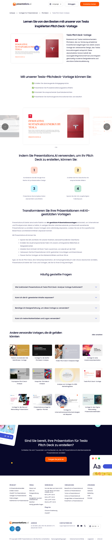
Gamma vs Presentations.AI (72, 490)
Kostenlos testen (89, 4)
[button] (55, 4)
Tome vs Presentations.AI (72, 493)
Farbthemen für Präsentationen (19, 500)
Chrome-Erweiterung (51, 510)
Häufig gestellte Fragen (36, 504)
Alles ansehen (97, 335)
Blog (30, 495)
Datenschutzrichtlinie (77, 539)
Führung (89, 488)
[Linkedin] (78, 526)
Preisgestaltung (34, 493)
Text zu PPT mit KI (50, 499)
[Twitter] (85, 526)
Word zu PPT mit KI (50, 502)
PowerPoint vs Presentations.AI (74, 501)
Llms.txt (99, 539)
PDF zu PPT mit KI (50, 494)
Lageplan (91, 539)
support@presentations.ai (67, 526)
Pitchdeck (45, 13)
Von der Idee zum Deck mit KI (53, 488)
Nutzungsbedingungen (58, 539)
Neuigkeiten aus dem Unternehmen (35, 498)
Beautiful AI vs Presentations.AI (74, 488)
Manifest (32, 502)
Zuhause (12, 13)
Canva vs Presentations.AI (72, 496)
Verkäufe (90, 490)
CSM (88, 495)
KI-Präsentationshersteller (17, 488)
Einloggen (71, 4)
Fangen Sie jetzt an (56, 459)
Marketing (90, 493)
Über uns (32, 490)
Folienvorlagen (14, 498)
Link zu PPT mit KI (50, 497)
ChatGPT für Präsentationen (18, 493)
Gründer (89, 498)
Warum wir (32, 488)
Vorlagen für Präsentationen (28, 13)
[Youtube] (81, 526)
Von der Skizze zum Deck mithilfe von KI (52, 491)
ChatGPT (47, 513)
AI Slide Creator (14, 490)
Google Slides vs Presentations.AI (74, 498)
